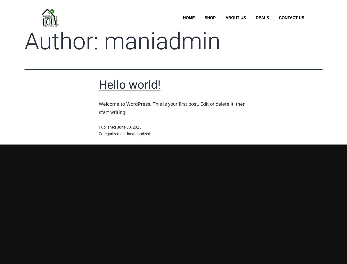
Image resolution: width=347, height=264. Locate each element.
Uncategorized (137, 134)
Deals (262, 18)
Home (189, 18)
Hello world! (130, 85)
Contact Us (291, 18)
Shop (210, 18)
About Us (235, 18)
